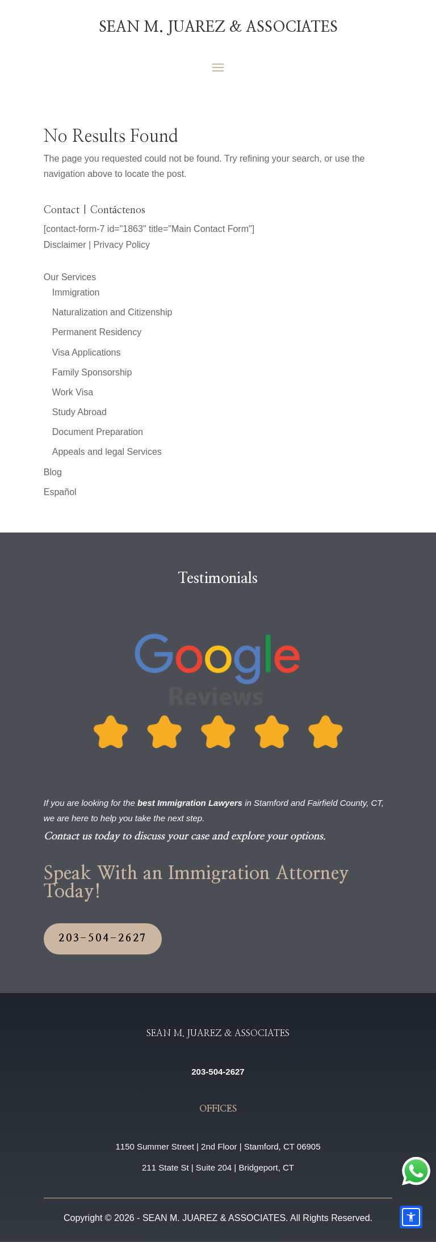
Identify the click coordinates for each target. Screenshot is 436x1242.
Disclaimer (65, 245)
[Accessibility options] (411, 1217)
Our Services (70, 277)
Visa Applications (86, 352)
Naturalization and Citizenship (112, 312)
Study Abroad (79, 412)
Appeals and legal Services (107, 452)
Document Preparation (97, 432)
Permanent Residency (96, 332)
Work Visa (72, 392)
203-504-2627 (103, 938)
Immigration (76, 292)
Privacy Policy (122, 245)
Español (60, 492)
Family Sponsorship (92, 372)
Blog (53, 472)
